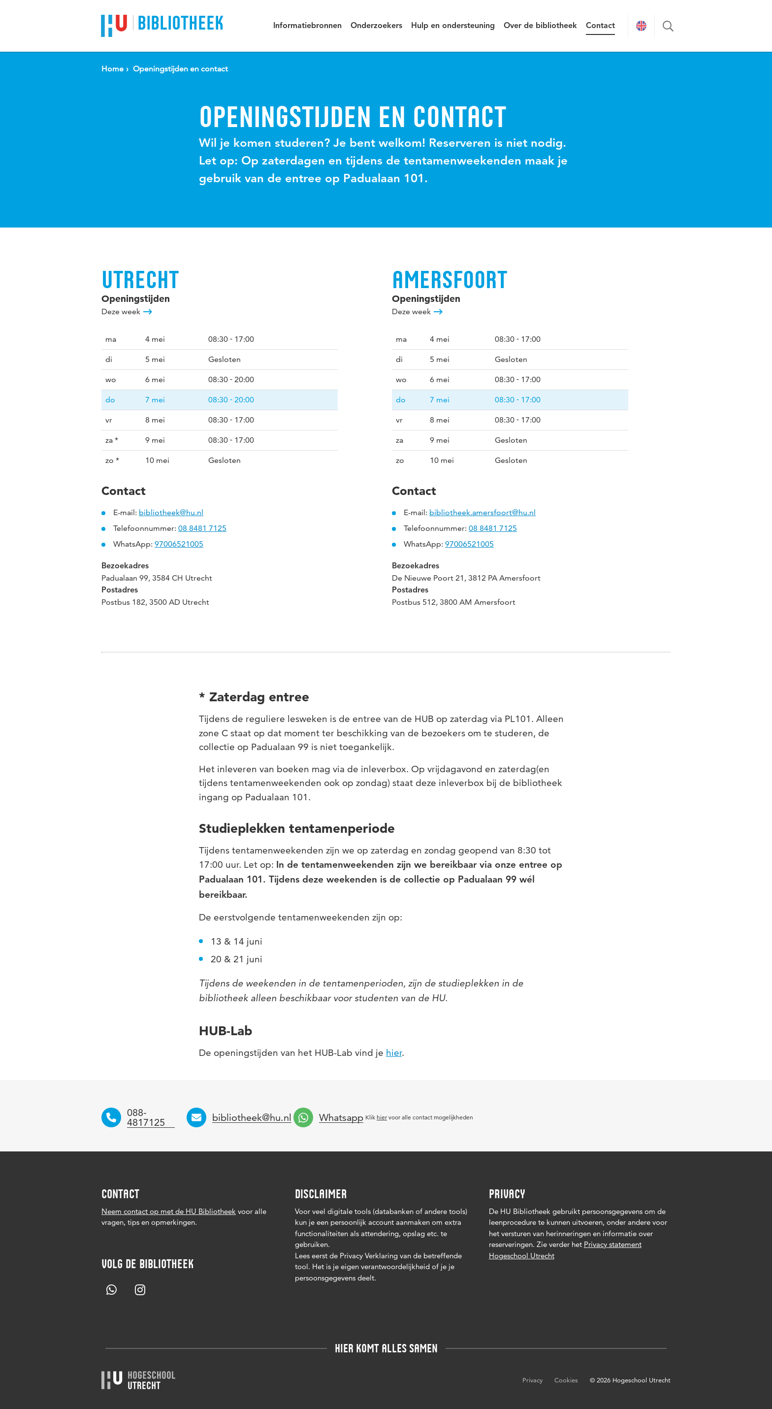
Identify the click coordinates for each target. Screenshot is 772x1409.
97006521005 (179, 544)
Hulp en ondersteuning (453, 26)
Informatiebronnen (307, 26)
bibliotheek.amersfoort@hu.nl (482, 512)
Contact (600, 26)
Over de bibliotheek (540, 26)
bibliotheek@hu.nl (171, 512)
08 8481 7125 (202, 528)
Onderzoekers (376, 26)
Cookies (566, 1380)
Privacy (532, 1380)
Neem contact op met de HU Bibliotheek (168, 1211)
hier (394, 1052)
